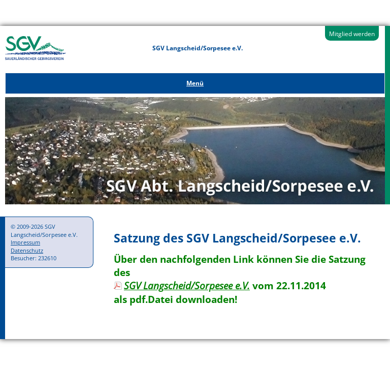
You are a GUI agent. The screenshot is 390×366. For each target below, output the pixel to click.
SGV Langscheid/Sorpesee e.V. (187, 285)
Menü (195, 83)
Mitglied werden (352, 33)
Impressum (25, 242)
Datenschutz (27, 250)
